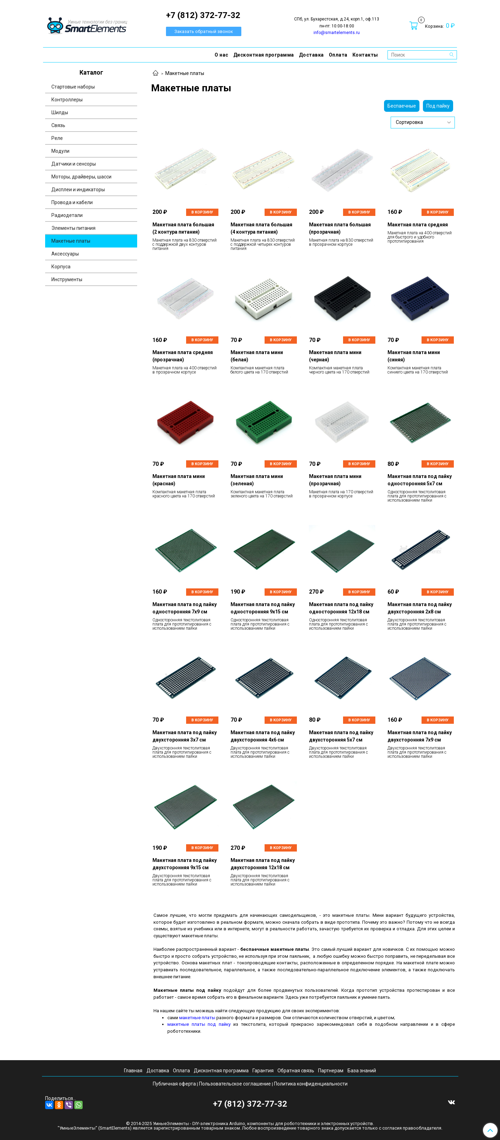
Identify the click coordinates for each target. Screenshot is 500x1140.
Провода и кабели (72, 202)
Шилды (59, 112)
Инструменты (66, 279)
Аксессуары (65, 254)
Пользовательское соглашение (235, 1084)
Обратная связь (295, 1070)
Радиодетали (67, 215)
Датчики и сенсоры (73, 164)
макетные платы (197, 1017)
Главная (133, 1070)
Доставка (311, 55)
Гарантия (263, 1070)
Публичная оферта (174, 1084)
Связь (58, 125)
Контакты (365, 55)
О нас (221, 55)
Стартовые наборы (73, 87)
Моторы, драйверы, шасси (81, 176)
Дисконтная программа (263, 55)
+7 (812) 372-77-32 (250, 1104)
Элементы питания (73, 228)
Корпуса (60, 266)
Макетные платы (70, 241)
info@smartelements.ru (337, 32)
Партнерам (330, 1070)
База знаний (362, 1070)
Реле (57, 138)
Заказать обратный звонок (203, 31)
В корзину (202, 212)
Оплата (338, 55)
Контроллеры (67, 99)
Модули (60, 151)
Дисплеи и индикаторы (78, 189)
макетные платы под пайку (199, 1024)
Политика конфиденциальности (311, 1084)
